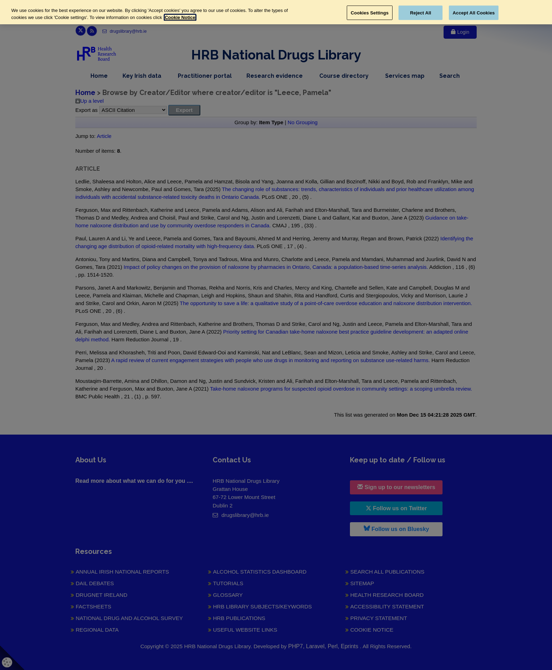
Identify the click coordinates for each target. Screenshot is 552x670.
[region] (276, 12)
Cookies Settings (370, 12)
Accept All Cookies (474, 12)
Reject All (420, 12)
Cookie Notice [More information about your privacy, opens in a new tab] (180, 17)
